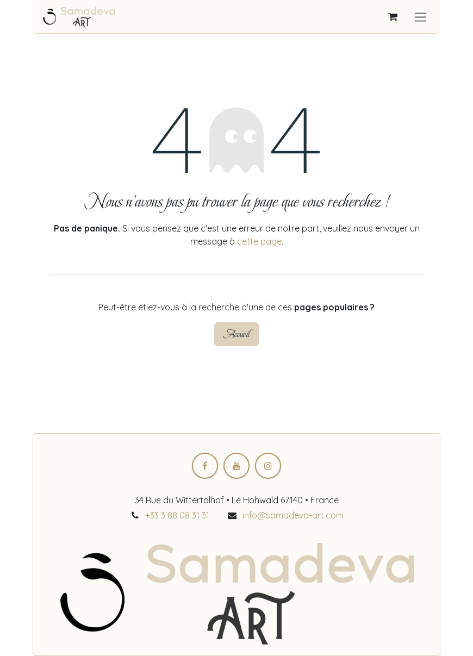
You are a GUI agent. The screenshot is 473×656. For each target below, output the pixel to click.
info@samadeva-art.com (293, 515)
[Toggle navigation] (420, 16)
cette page (259, 241)
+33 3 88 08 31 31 (177, 515)
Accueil (236, 334)
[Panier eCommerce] (392, 17)
